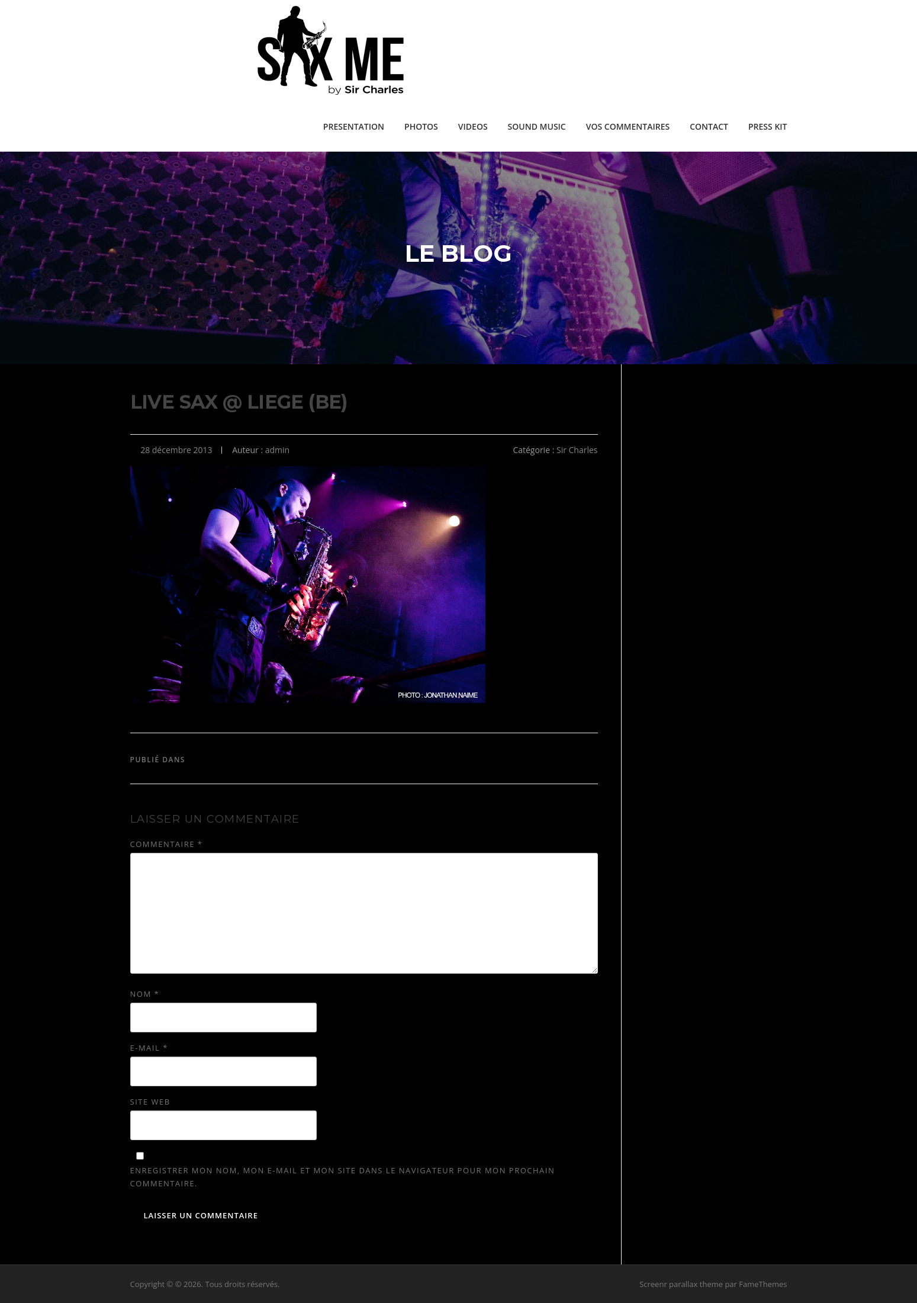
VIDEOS (473, 126)
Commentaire (166, 844)
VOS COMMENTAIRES (628, 126)
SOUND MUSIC (537, 126)
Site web (150, 1101)
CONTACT (709, 126)
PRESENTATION (353, 126)
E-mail (149, 1047)
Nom (145, 994)
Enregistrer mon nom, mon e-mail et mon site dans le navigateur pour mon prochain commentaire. (342, 1177)
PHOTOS (421, 126)
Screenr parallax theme (681, 1284)
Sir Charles (577, 449)
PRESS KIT (767, 126)
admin (277, 449)
